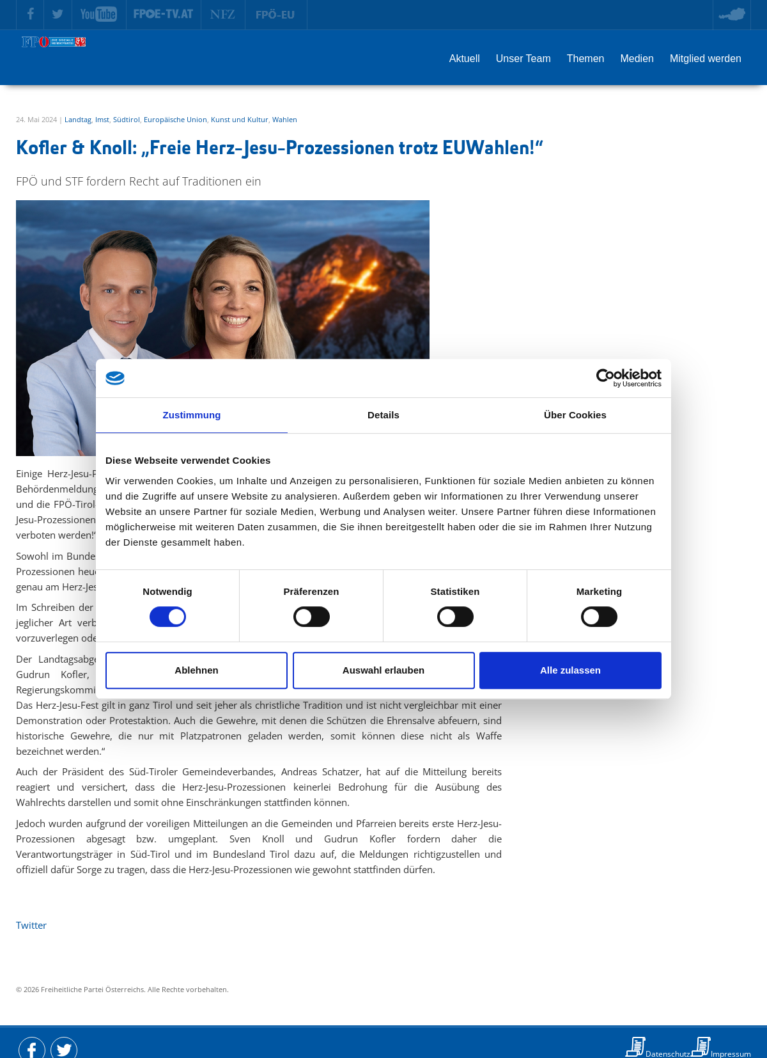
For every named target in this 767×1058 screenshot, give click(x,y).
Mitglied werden (705, 58)
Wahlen (284, 119)
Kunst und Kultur (239, 119)
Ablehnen (196, 670)
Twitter (31, 925)
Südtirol (126, 119)
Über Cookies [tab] (575, 414)
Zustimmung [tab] (192, 414)
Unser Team (523, 58)
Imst (102, 119)
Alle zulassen (570, 670)
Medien (636, 58)
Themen (586, 58)
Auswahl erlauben (383, 670)
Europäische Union (175, 119)
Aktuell (464, 58)
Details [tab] (383, 414)
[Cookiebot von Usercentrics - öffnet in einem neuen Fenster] (606, 378)
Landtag (78, 119)
